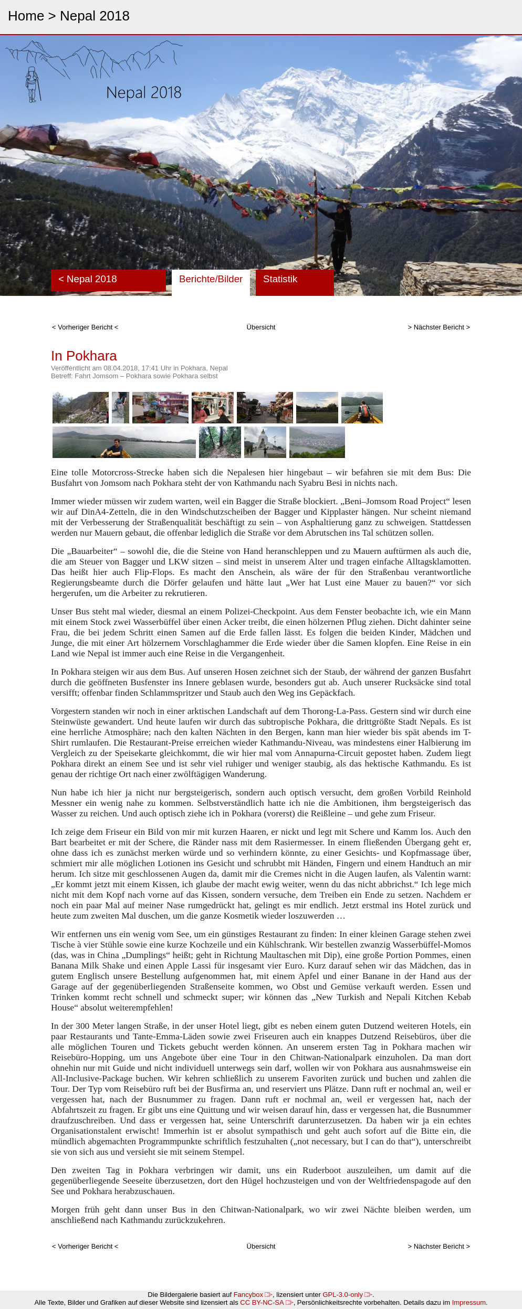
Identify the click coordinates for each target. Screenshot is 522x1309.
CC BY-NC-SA (266, 1302)
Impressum (469, 1302)
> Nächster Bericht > (439, 327)
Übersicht (261, 327)
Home (26, 16)
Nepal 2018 (95, 16)
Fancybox (253, 1295)
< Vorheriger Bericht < (85, 327)
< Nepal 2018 (87, 278)
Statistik (280, 278)
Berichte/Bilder (211, 278)
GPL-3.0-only (347, 1295)
